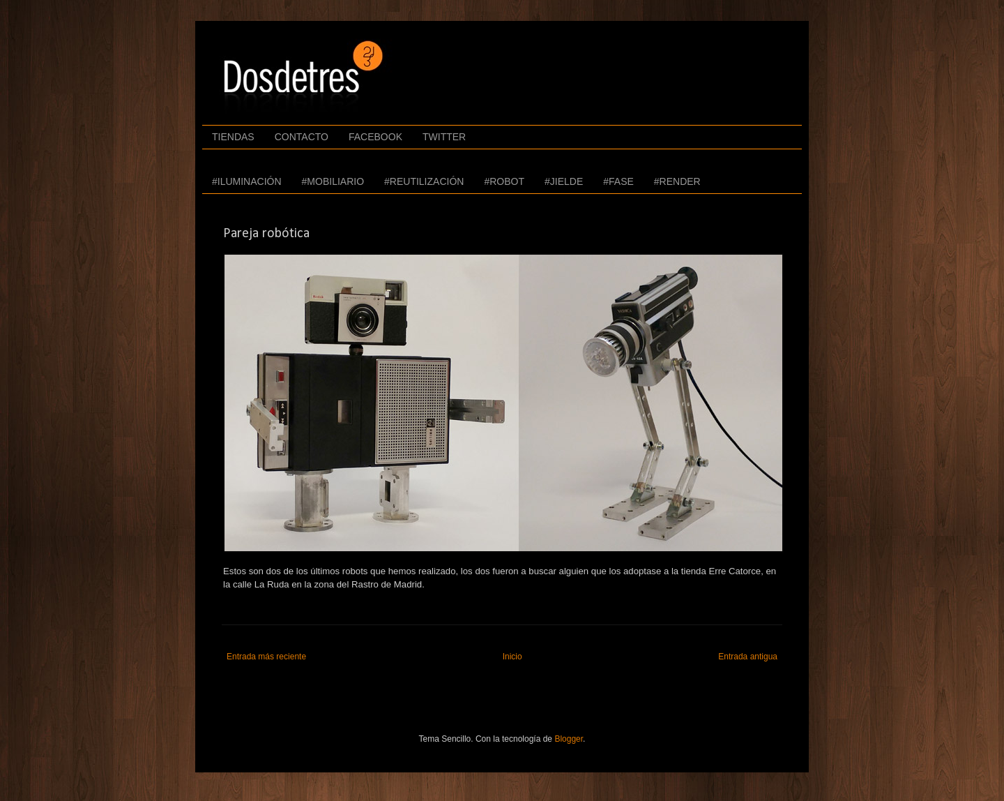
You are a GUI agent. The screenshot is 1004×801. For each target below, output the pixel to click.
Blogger (568, 739)
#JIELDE (564, 181)
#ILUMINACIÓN (247, 181)
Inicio (512, 656)
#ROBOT (504, 181)
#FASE (618, 181)
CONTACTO (301, 136)
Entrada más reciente (266, 656)
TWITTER (444, 136)
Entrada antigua (747, 656)
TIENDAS (233, 136)
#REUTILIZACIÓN (424, 181)
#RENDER (677, 181)
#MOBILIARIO (333, 181)
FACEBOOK (375, 136)
